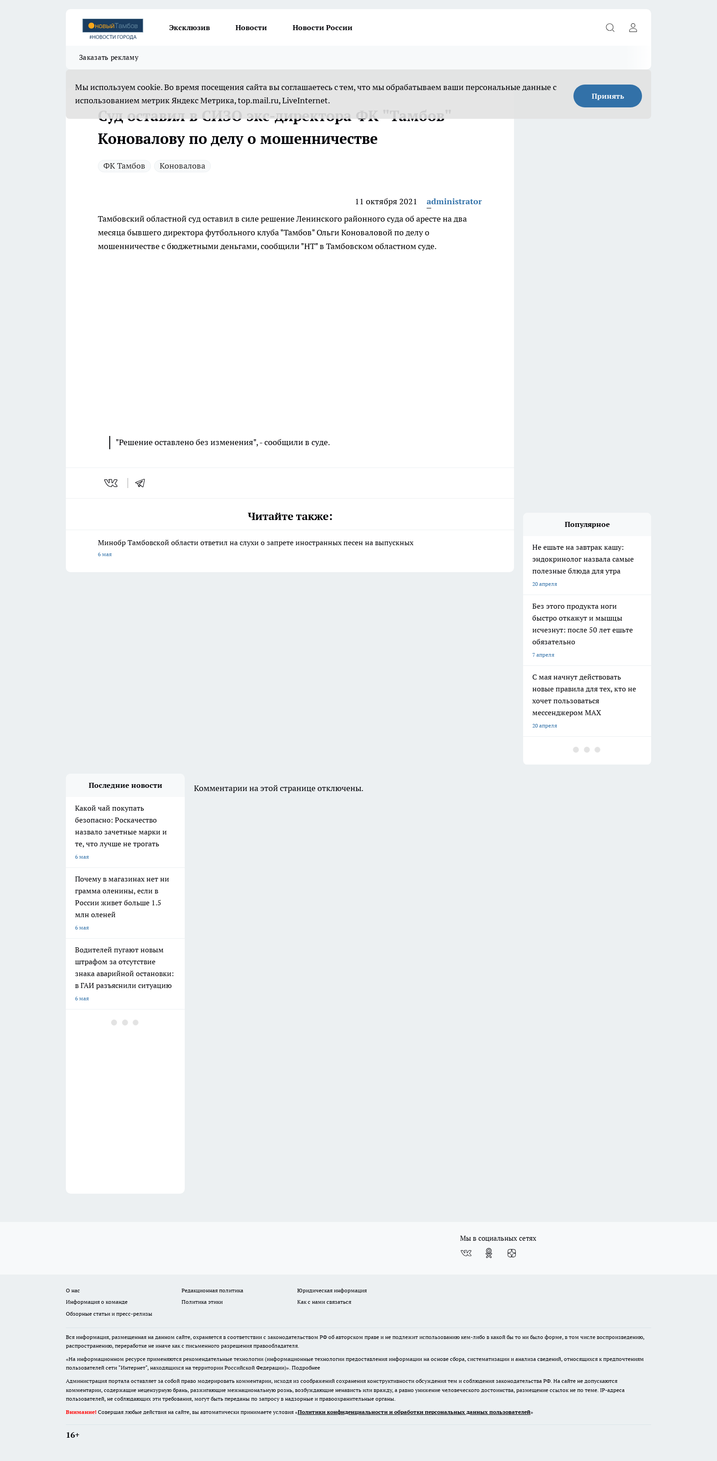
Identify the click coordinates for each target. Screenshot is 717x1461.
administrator (454, 201)
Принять (608, 96)
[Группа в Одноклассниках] (488, 1253)
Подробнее (306, 1367)
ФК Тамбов (124, 165)
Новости (251, 27)
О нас (73, 1290)
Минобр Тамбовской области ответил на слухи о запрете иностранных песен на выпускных (290, 549)
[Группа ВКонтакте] (466, 1253)
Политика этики (202, 1301)
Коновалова (182, 165)
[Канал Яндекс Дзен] (511, 1253)
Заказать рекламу (109, 57)
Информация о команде (97, 1301)
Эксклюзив (189, 27)
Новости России (323, 27)
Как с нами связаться (324, 1301)
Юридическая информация (332, 1290)
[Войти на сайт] (633, 27)
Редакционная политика (212, 1290)
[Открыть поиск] (610, 27)
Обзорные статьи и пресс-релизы (109, 1313)
